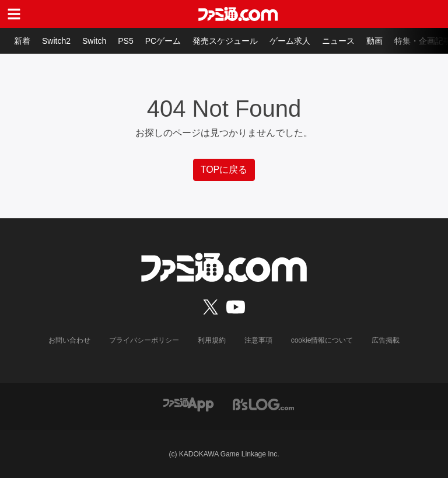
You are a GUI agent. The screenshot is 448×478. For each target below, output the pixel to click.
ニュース (338, 41)
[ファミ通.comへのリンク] (238, 14)
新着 (22, 41)
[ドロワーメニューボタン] (14, 14)
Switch (94, 41)
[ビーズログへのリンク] (263, 404)
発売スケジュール (225, 41)
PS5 (125, 41)
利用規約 (212, 340)
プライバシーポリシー (144, 340)
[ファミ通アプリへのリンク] (188, 404)
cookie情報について (322, 340)
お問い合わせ (69, 340)
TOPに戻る (224, 170)
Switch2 (56, 41)
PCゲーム (163, 41)
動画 (374, 41)
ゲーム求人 (290, 41)
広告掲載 (386, 340)
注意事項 (258, 340)
